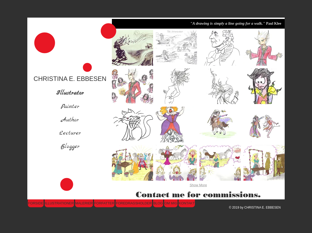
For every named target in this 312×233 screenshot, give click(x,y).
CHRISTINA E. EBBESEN (70, 78)
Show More (198, 185)
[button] (132, 48)
